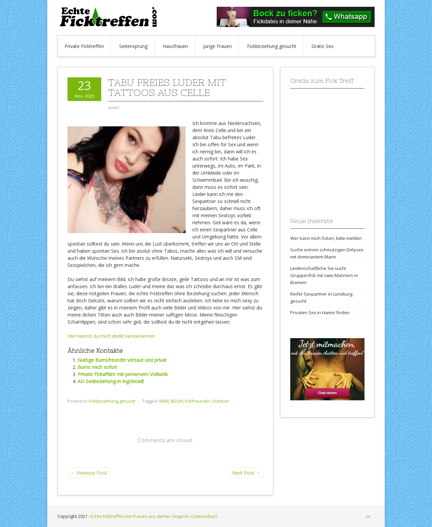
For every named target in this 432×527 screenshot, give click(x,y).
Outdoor (220, 401)
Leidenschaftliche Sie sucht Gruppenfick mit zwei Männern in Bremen (324, 275)
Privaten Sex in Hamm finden (320, 312)
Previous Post (89, 473)
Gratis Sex (322, 46)
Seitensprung (133, 46)
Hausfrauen (175, 46)
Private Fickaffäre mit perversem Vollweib (123, 374)
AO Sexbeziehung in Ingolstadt (111, 381)
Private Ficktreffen (84, 46)
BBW (164, 401)
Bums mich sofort (97, 367)
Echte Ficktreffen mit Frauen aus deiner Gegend (139, 516)
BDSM (177, 401)
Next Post (246, 473)
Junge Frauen (217, 46)
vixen (113, 107)
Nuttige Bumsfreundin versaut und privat (122, 360)
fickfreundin (197, 401)
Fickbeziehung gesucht (271, 46)
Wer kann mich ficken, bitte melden (326, 238)
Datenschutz (204, 516)
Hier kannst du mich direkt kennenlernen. (112, 336)
